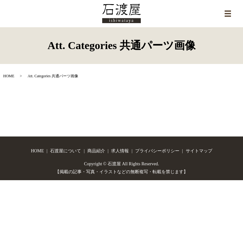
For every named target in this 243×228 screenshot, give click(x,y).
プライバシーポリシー (157, 151)
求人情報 (120, 151)
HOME (8, 76)
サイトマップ (199, 151)
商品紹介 (96, 151)
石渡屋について (65, 151)
